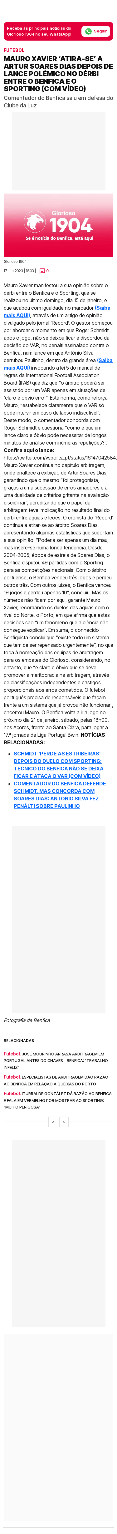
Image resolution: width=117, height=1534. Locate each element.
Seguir (96, 31)
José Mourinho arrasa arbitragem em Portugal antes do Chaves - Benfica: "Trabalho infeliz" (56, 1060)
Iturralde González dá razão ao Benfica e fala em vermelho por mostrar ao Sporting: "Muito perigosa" (58, 1100)
